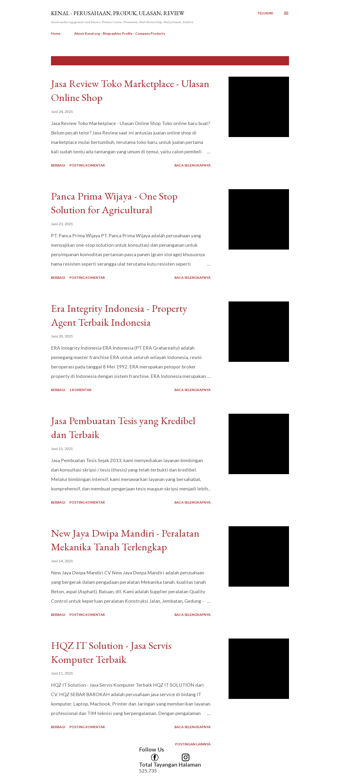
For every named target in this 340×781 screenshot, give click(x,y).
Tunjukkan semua (268, 60)
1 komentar (80, 390)
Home (55, 33)
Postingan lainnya (193, 744)
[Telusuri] (265, 13)
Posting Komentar (87, 165)
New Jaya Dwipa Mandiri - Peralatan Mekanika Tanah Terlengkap (125, 540)
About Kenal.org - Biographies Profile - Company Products (119, 33)
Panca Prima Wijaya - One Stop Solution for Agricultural (114, 203)
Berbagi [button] (58, 165)
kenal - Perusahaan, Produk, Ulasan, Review (117, 13)
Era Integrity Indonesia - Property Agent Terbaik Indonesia (119, 315)
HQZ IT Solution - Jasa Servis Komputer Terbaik (111, 652)
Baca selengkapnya (192, 165)
